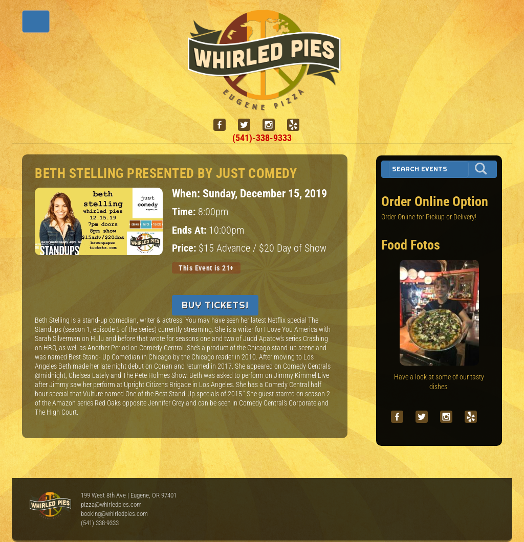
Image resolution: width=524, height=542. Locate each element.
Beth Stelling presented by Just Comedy (166, 173)
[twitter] (248, 125)
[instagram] (273, 125)
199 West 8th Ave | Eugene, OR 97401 (129, 495)
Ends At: (190, 230)
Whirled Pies (50, 506)
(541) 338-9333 (100, 523)
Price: (185, 248)
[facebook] (223, 125)
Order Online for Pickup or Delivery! (428, 217)
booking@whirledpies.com (114, 513)
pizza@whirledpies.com (111, 504)
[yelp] (297, 125)
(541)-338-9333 (262, 137)
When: (187, 193)
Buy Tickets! (215, 305)
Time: (185, 212)
